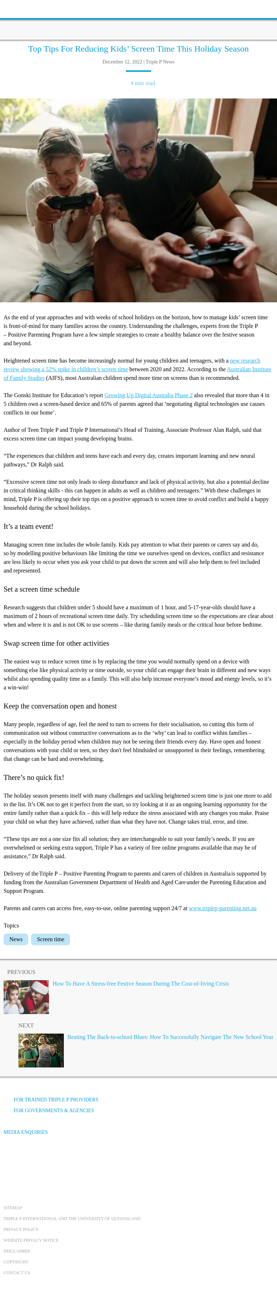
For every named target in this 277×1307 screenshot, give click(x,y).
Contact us (17, 1272)
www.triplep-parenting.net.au (223, 908)
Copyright (16, 1261)
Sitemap (13, 1207)
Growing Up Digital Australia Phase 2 (149, 395)
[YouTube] (30, 1159)
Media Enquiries (26, 1132)
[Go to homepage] (138, 20)
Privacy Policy (21, 1229)
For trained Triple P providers (51, 1099)
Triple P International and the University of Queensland (72, 1218)
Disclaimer (17, 1251)
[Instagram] (50, 1159)
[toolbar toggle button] (18, 8)
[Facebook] (11, 1159)
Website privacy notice (31, 1240)
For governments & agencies (49, 1110)
